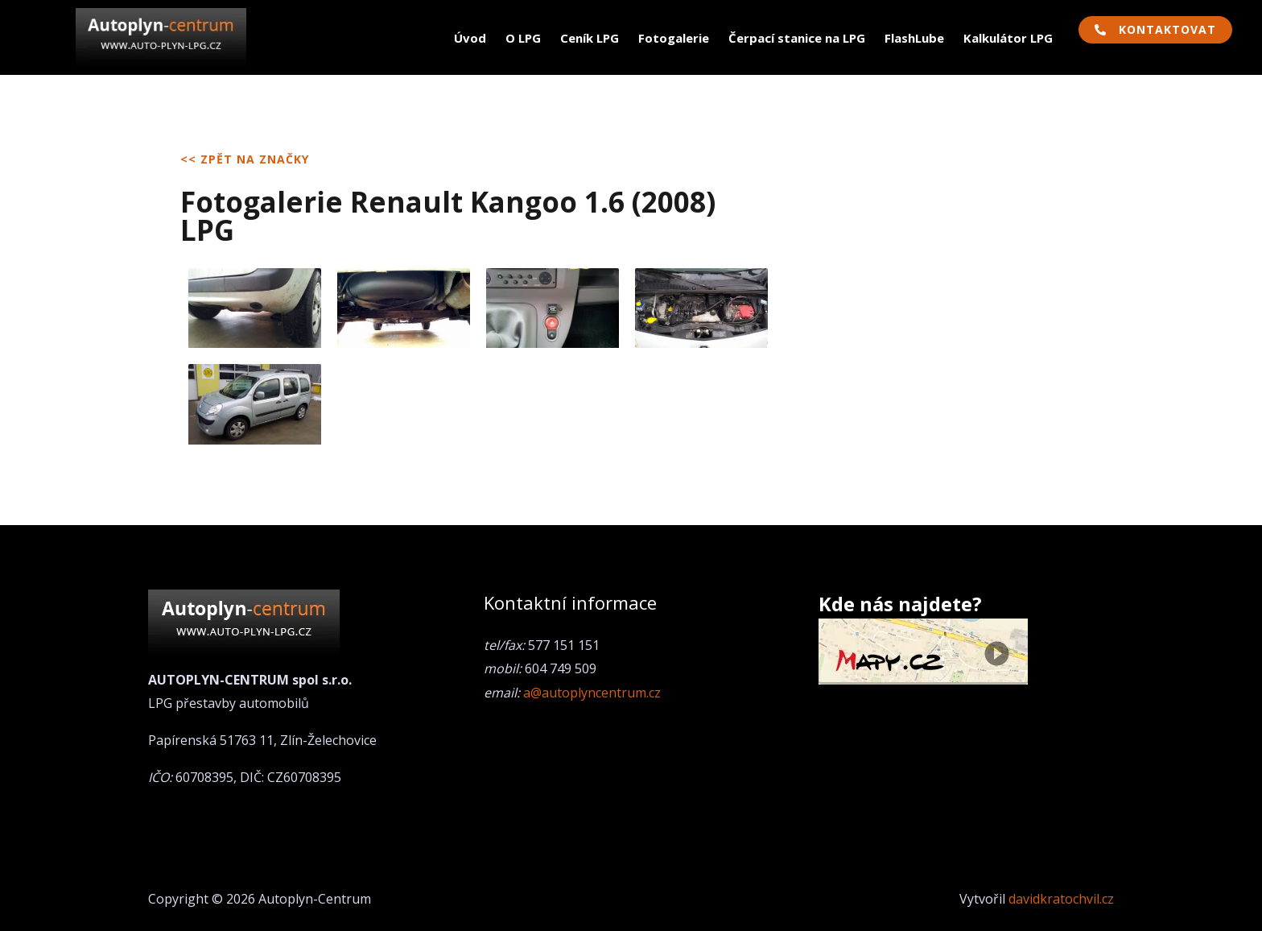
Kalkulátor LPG (1008, 38)
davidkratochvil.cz (1061, 899)
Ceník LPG (589, 38)
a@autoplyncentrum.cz (592, 692)
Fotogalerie (673, 38)
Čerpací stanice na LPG (796, 38)
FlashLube (914, 38)
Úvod (470, 38)
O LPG (523, 38)
